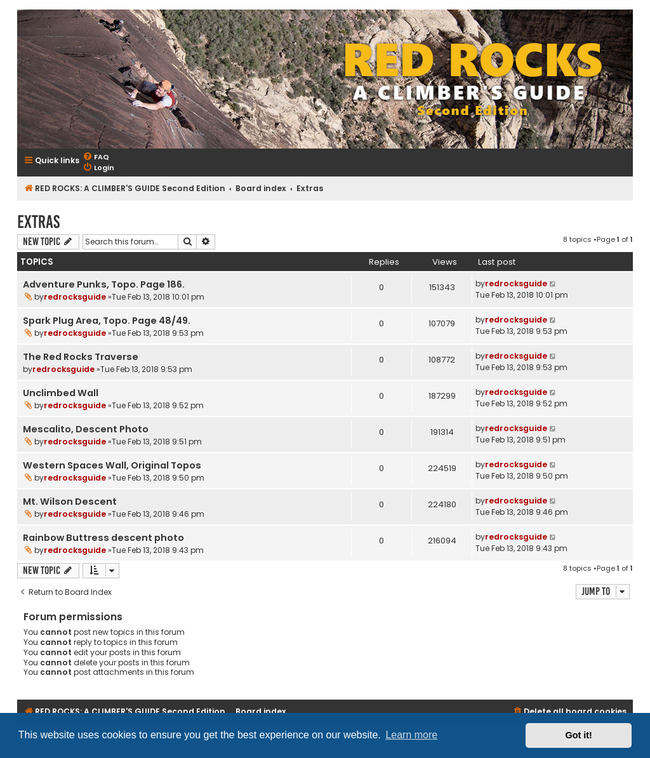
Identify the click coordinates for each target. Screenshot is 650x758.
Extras (38, 222)
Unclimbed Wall (60, 393)
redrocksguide (75, 296)
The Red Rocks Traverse (80, 356)
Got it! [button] (579, 735)
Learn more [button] (411, 734)
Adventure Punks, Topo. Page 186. (104, 284)
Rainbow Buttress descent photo (103, 537)
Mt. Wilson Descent (70, 501)
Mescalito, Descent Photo (86, 429)
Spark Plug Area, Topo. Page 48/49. (106, 320)
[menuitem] (96, 157)
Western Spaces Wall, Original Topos (112, 465)
